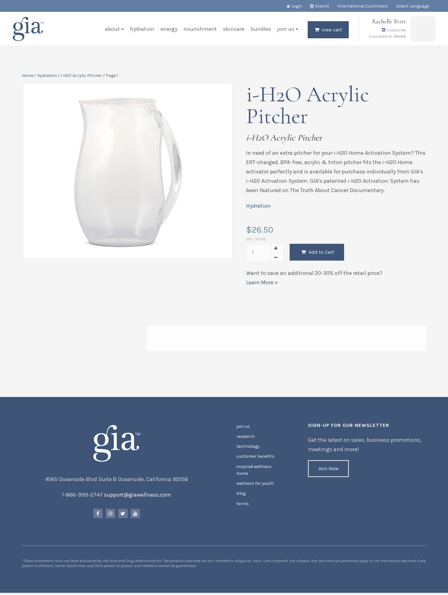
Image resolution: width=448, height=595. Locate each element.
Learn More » (262, 282)
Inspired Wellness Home (254, 471)
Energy (169, 29)
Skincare (234, 29)
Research (245, 437)
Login (296, 6)
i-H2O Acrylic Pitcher (81, 75)
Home (27, 75)
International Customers (362, 6)
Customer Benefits (255, 457)
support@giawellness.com (137, 496)
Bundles (261, 29)
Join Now (328, 470)
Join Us (285, 29)
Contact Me (394, 30)
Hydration (142, 29)
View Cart (332, 30)
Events (322, 6)
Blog (240, 494)
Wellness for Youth (255, 484)
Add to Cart (317, 252)
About (112, 29)
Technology (247, 447)
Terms (242, 504)
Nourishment (200, 29)
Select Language (412, 6)
